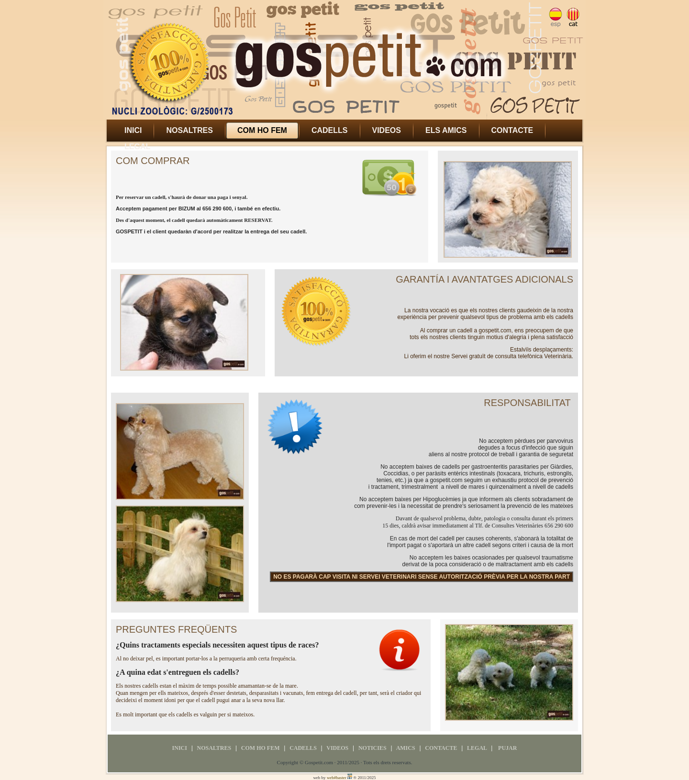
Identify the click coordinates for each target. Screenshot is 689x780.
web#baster (336, 777)
